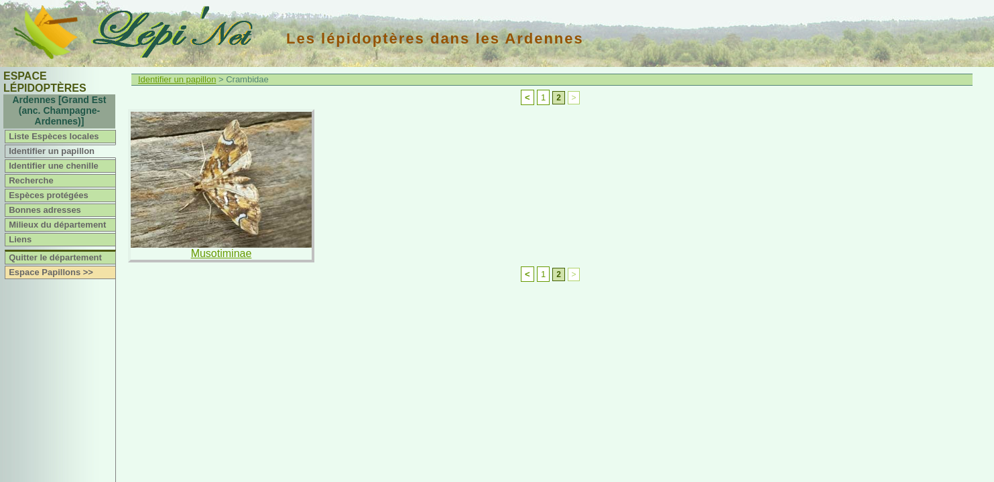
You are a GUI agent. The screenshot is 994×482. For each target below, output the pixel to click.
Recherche (31, 180)
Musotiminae (221, 253)
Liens (20, 239)
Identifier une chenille (54, 166)
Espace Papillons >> (51, 272)
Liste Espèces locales (54, 136)
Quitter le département (55, 257)
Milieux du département (57, 225)
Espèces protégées (48, 195)
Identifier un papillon (52, 151)
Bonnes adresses (45, 210)
